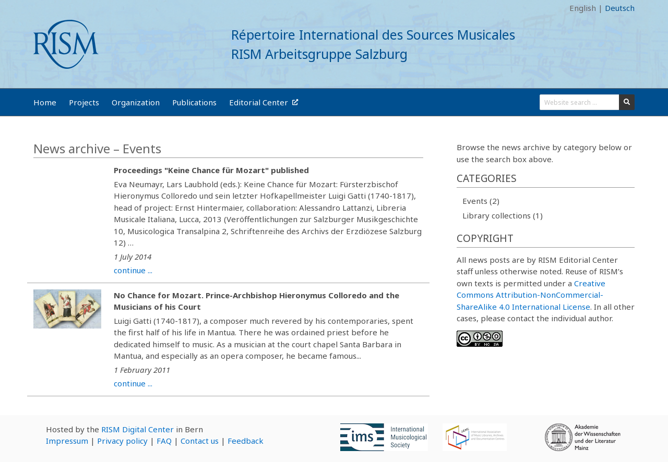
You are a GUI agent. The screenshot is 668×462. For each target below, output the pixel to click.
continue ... (133, 270)
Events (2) (480, 201)
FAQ (164, 440)
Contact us (200, 440)
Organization (136, 102)
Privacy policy (122, 440)
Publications (194, 102)
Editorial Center (263, 102)
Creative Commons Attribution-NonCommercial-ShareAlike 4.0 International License (531, 295)
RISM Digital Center (137, 429)
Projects (84, 102)
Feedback (246, 440)
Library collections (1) (502, 215)
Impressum (67, 440)
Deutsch (620, 8)
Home (44, 102)
